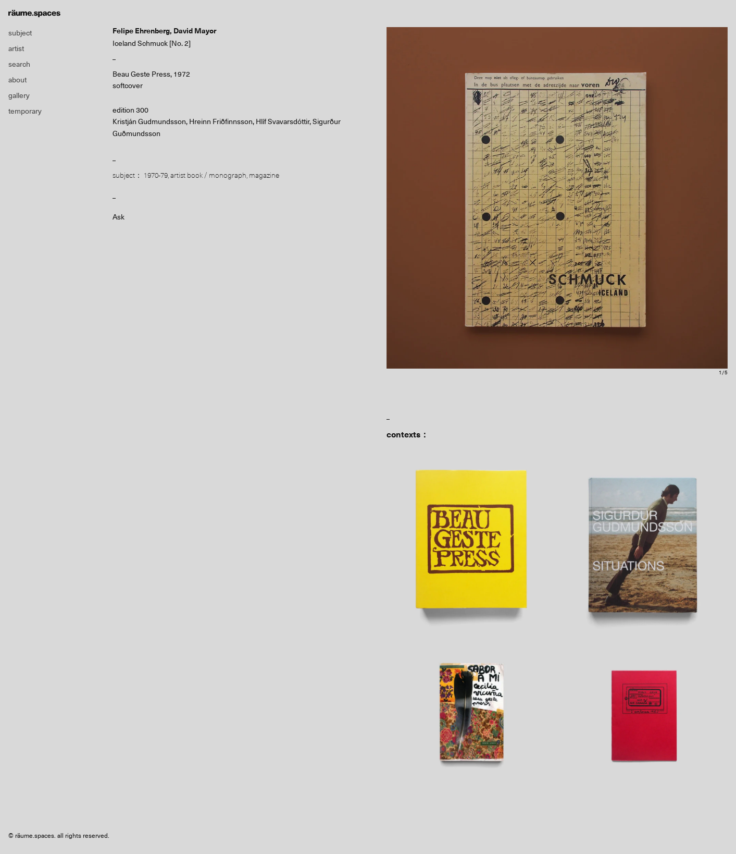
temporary (25, 111)
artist (16, 48)
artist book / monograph (208, 175)
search (19, 64)
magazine (264, 175)
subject (20, 33)
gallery (19, 95)
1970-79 (156, 175)
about (17, 79)
